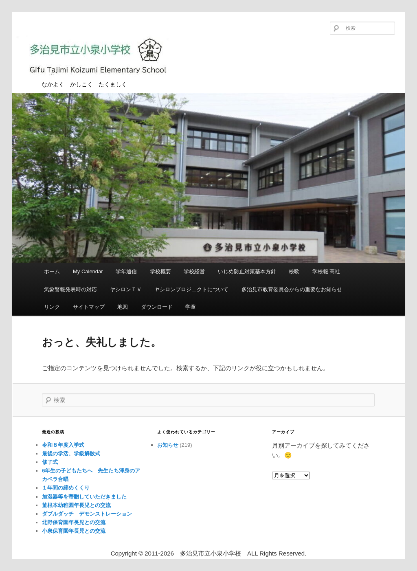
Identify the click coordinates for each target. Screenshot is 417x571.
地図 (122, 307)
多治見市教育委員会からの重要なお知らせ (291, 289)
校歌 (294, 271)
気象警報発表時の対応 (70, 289)
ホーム (52, 271)
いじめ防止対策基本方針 (247, 271)
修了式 (50, 462)
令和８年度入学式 (63, 445)
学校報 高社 (326, 271)
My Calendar (88, 271)
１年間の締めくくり (66, 488)
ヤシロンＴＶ (126, 289)
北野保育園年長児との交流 (73, 522)
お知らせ (167, 445)
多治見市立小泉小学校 (97, 58)
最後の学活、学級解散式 (71, 453)
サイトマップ (89, 307)
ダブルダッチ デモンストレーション (87, 514)
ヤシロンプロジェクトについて (191, 289)
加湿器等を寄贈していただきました (84, 497)
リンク (52, 307)
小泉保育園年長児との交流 (73, 531)
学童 (190, 307)
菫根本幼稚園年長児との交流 (76, 505)
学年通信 (126, 271)
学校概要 (160, 271)
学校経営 (194, 271)
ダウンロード (157, 307)
